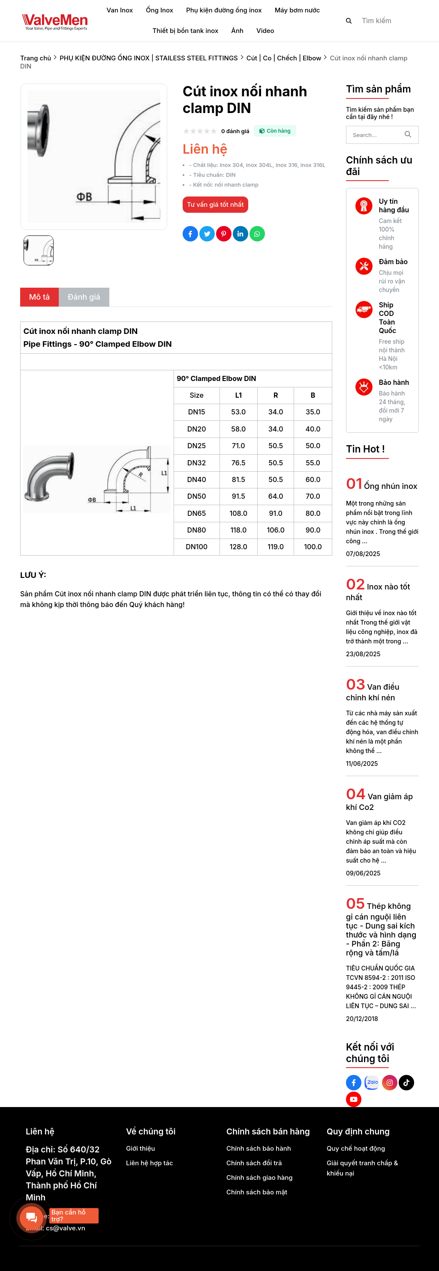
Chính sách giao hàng (259, 1177)
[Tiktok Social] (406, 1082)
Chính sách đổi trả (254, 1163)
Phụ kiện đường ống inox (224, 10)
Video (265, 31)
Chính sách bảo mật (256, 1192)
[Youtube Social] (353, 1099)
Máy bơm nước (297, 10)
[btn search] (349, 20)
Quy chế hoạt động (356, 1148)
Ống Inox (159, 10)
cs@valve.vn (65, 1228)
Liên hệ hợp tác (149, 1163)
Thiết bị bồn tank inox (185, 31)
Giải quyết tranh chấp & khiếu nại (362, 1168)
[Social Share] (190, 233)
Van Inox (120, 10)
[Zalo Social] (372, 1082)
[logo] (54, 20)
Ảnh (237, 31)
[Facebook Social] (353, 1082)
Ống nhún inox (391, 486)
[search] (375, 20)
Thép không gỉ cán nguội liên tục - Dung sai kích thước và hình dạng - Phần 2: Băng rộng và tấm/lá (381, 929)
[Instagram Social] (389, 1082)
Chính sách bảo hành (258, 1148)
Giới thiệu (140, 1148)
